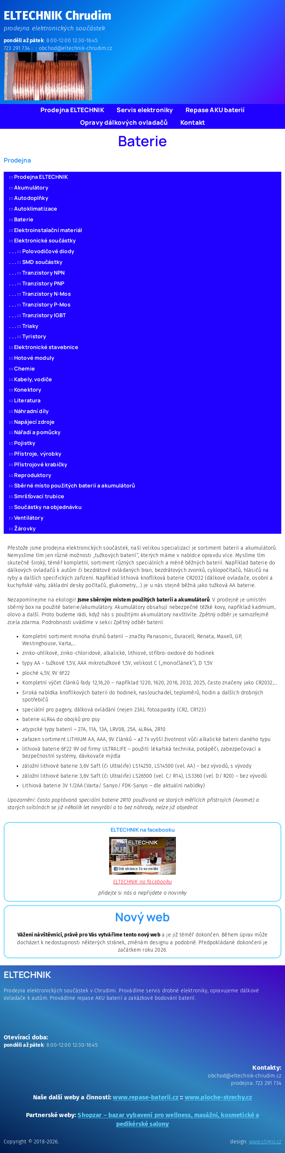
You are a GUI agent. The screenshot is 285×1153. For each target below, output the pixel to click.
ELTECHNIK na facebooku (142, 882)
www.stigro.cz (265, 1142)
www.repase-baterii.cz (145, 1097)
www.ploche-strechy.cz (218, 1097)
